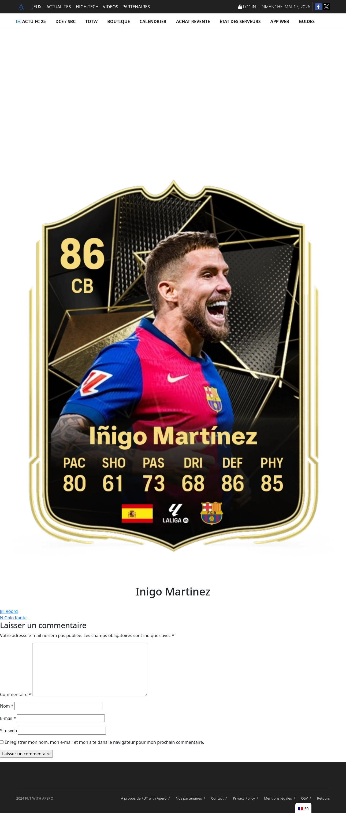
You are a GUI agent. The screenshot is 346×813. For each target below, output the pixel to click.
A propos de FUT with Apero (146, 798)
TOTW (91, 21)
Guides (307, 21)
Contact (220, 798)
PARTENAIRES (136, 7)
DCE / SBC (65, 21)
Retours (323, 798)
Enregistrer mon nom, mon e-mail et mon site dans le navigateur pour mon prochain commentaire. (104, 742)
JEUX (37, 7)
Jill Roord (9, 611)
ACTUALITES (58, 7)
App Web (279, 21)
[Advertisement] (173, 82)
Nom (6, 706)
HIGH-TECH (87, 7)
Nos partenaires (191, 798)
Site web (8, 731)
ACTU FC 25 (31, 21)
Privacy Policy (246, 798)
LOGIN (247, 6)
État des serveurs (240, 21)
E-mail (8, 718)
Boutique (118, 21)
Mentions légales (280, 798)
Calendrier (153, 21)
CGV (307, 798)
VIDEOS (110, 7)
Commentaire (15, 694)
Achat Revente (193, 21)
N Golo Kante (13, 618)
